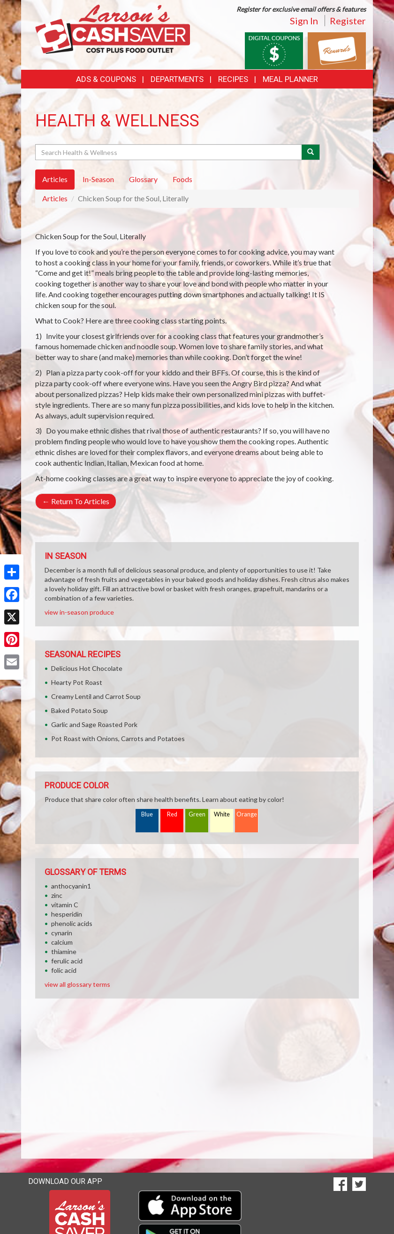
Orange (246, 814)
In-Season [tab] (98, 179)
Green (197, 814)
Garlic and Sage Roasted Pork (94, 724)
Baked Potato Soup (79, 710)
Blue (147, 814)
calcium (62, 942)
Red (172, 814)
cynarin (61, 933)
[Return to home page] (112, 28)
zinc (56, 895)
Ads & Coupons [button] (106, 79)
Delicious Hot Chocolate (86, 668)
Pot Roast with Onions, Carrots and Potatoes (118, 738)
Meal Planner (290, 79)
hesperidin (66, 914)
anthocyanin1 (71, 886)
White (222, 814)
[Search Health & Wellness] (169, 152)
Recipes (233, 79)
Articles (55, 198)
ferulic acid (67, 961)
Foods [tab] (182, 179)
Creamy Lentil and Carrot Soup (96, 696)
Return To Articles (75, 501)
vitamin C (64, 905)
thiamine (63, 951)
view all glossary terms (77, 984)
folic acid (63, 970)
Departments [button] (177, 79)
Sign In (304, 20)
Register (348, 20)
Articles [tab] (55, 179)
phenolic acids (71, 923)
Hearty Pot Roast (76, 682)
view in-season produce (79, 612)
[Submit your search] (311, 152)
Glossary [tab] (143, 179)
